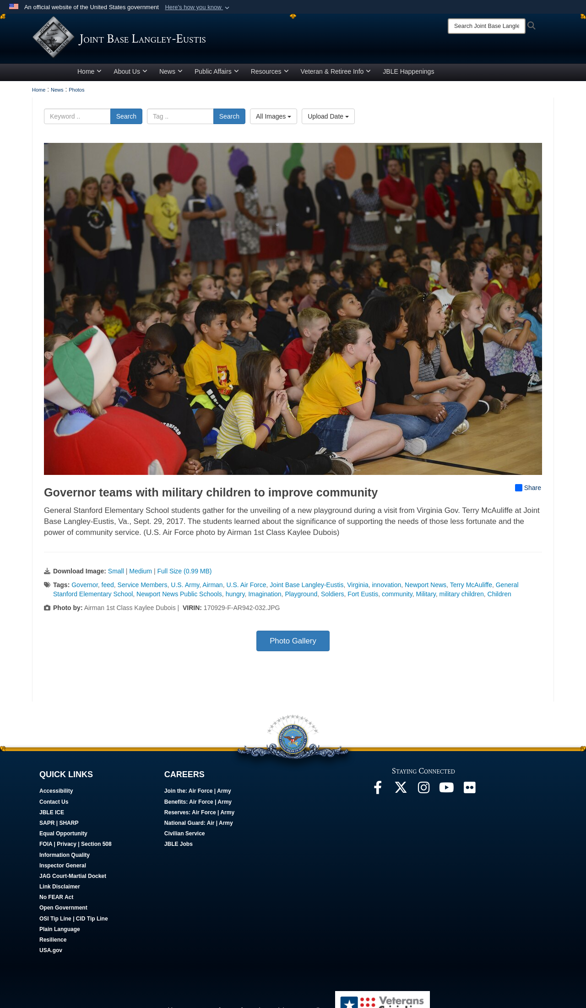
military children (462, 597)
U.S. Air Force (246, 588)
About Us (130, 74)
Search (126, 119)
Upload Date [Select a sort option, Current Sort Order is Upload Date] (328, 119)
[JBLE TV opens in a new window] (446, 793)
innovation (386, 588)
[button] (198, 7)
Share (528, 491)
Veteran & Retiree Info (336, 74)
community (397, 597)
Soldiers (332, 597)
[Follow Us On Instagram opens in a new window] (423, 793)
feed (108, 588)
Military (425, 597)
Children (499, 597)
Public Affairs (217, 74)
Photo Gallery (293, 644)
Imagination (264, 597)
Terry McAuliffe (471, 588)
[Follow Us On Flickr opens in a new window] (469, 793)
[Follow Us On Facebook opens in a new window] (377, 793)
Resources (270, 74)
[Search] (487, 26)
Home (89, 74)
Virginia (357, 588)
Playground (301, 597)
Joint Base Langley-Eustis (306, 588)
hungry (235, 597)
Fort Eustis (362, 597)
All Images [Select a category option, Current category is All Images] (273, 119)
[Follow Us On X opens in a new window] (400, 793)
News (171, 74)
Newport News (425, 588)
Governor (84, 588)
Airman (212, 588)
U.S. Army (185, 588)
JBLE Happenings (408, 74)
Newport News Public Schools (179, 597)
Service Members (143, 588)
